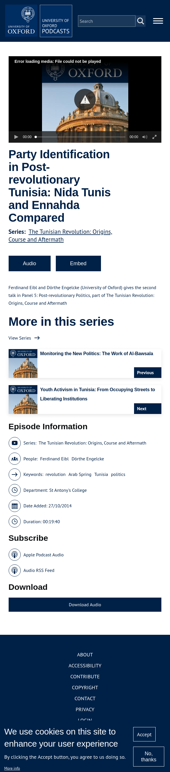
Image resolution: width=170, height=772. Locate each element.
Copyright (85, 688)
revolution (55, 475)
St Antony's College (68, 491)
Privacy (85, 710)
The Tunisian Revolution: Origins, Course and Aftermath (60, 236)
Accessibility (84, 666)
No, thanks (148, 756)
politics (118, 475)
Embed (78, 264)
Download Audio (85, 605)
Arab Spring (79, 475)
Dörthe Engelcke (88, 459)
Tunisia (101, 475)
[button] (85, 100)
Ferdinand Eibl (54, 459)
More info (12, 768)
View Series (20, 339)
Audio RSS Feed (39, 571)
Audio (29, 264)
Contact (85, 699)
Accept (144, 734)
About (85, 655)
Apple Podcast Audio (44, 555)
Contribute (85, 677)
